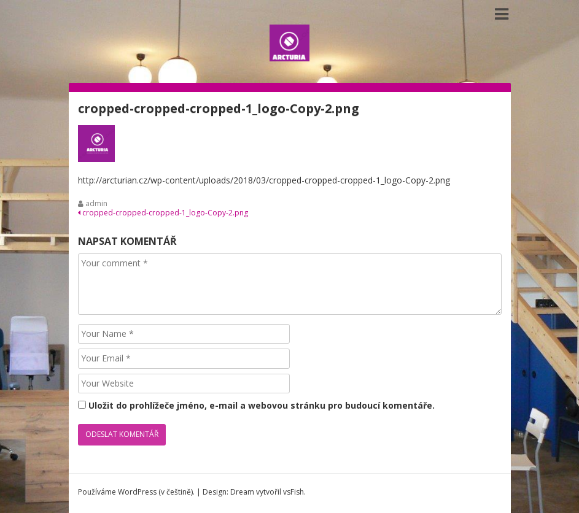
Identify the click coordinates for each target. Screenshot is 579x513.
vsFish (293, 492)
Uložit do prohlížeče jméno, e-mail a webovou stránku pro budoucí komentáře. (261, 405)
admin (96, 203)
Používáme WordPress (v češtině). (136, 492)
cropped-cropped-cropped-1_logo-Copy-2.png (163, 212)
